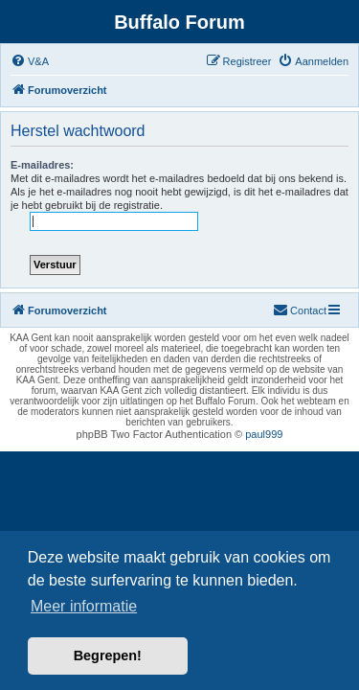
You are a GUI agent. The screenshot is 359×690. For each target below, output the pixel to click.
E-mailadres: (42, 165)
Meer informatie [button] (84, 606)
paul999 (263, 434)
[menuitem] (30, 61)
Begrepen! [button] (108, 655)
